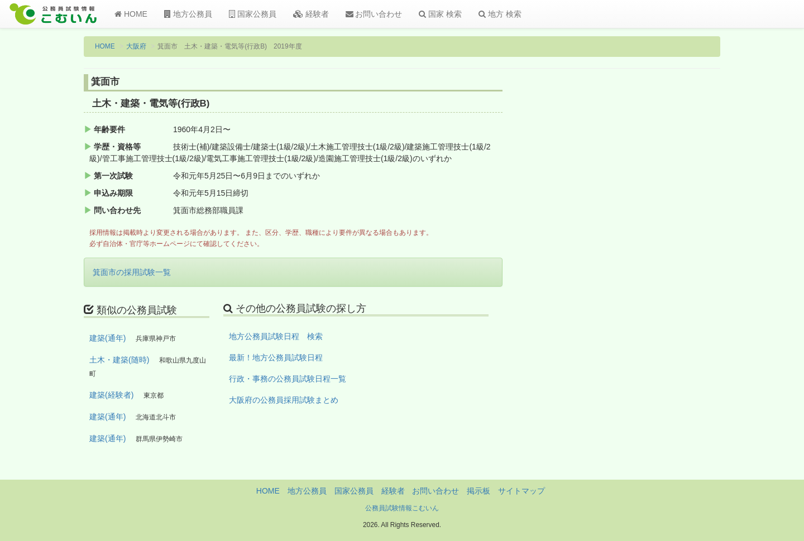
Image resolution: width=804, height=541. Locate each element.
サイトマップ (521, 490)
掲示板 (478, 490)
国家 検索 (440, 13)
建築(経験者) (111, 394)
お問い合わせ (374, 13)
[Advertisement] (647, 258)
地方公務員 (188, 13)
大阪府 (136, 46)
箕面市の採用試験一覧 (132, 272)
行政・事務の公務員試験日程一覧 (287, 378)
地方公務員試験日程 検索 (276, 336)
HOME (130, 13)
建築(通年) (107, 338)
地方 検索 (499, 13)
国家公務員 (252, 13)
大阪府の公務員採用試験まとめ (283, 399)
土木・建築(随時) (119, 359)
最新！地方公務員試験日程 (276, 357)
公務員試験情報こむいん (402, 508)
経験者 (311, 13)
